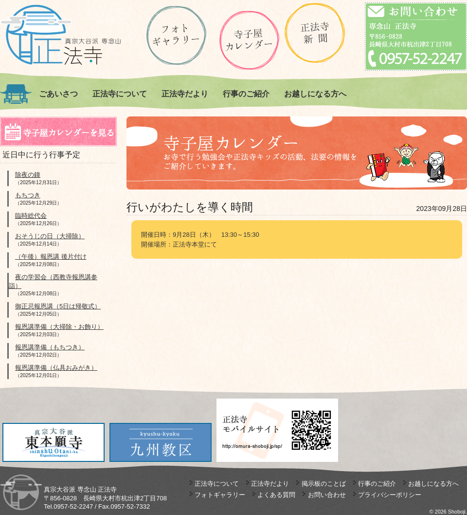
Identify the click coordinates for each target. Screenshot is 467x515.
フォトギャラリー (220, 494)
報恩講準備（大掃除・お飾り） (59, 326)
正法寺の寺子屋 (249, 40)
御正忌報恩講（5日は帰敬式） (58, 306)
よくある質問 (276, 494)
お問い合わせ (327, 494)
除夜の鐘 (27, 174)
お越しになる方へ (315, 94)
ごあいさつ (58, 94)
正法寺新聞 (315, 32)
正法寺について (119, 94)
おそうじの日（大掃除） (50, 236)
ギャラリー (176, 35)
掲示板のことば (324, 483)
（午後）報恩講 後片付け (51, 256)
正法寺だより (185, 94)
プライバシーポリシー (389, 494)
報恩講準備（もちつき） (50, 347)
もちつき (27, 195)
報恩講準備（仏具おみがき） (56, 367)
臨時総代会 (31, 215)
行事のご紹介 (246, 94)
